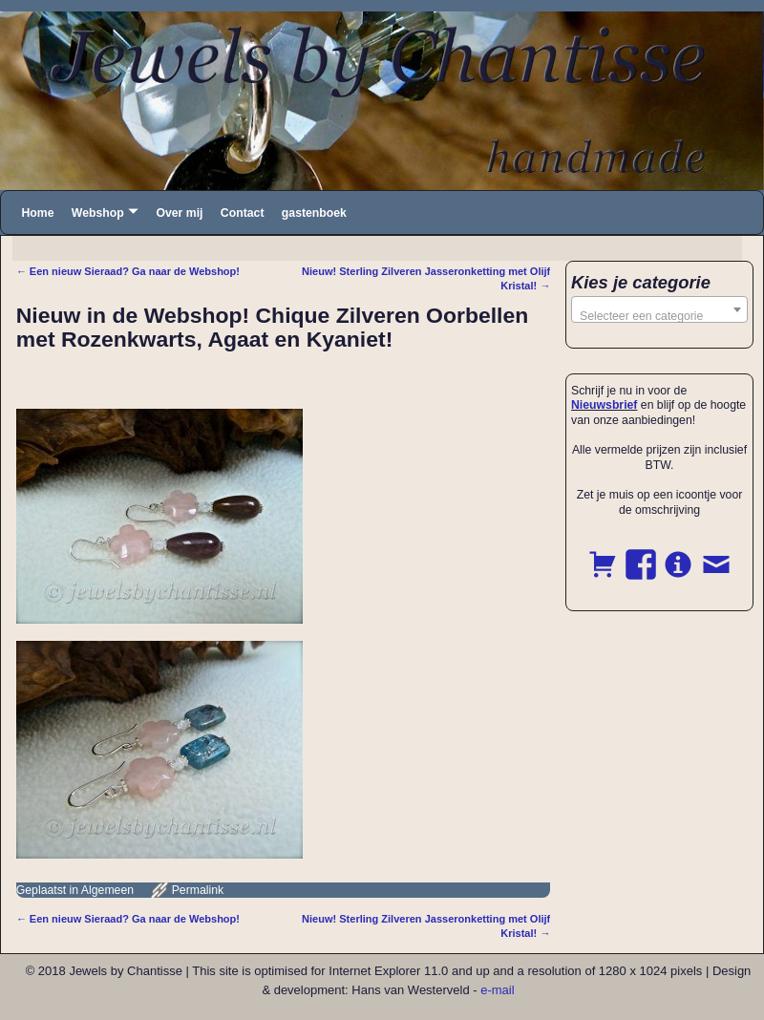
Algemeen (107, 890)
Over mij (179, 213)
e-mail (497, 990)
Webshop (98, 213)
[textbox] (659, 316)
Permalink (197, 890)
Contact (243, 213)
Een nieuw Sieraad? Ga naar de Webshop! (128, 271)
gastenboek (314, 213)
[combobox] (659, 309)
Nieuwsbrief (604, 405)
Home (37, 213)
